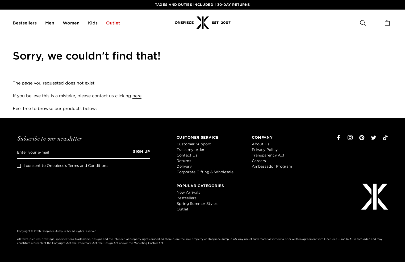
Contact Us (187, 155)
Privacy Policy (265, 149)
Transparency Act (268, 155)
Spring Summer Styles (197, 203)
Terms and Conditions (88, 165)
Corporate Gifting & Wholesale (205, 172)
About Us (260, 144)
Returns (184, 160)
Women (71, 23)
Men (49, 23)
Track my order (190, 149)
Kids (93, 23)
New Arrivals (188, 192)
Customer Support (194, 144)
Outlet (113, 23)
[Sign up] (139, 152)
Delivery (184, 166)
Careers (259, 160)
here (136, 95)
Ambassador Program (272, 166)
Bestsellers (25, 23)
